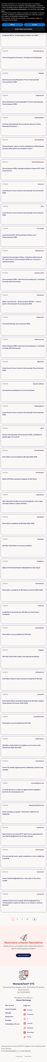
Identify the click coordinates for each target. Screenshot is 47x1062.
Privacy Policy (19, 1056)
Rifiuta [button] (12, 24)
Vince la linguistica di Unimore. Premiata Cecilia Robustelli (22, 57)
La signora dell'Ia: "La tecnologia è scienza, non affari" (20, 35)
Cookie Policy (28, 1056)
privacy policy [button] (32, 5)
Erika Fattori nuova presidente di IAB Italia (16, 634)
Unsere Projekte (10, 1009)
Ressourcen (9, 1016)
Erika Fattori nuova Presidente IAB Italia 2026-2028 (19, 457)
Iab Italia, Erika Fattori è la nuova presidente (17, 545)
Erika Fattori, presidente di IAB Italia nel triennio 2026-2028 (22, 590)
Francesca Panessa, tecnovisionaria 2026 (16, 324)
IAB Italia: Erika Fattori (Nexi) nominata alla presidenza (20, 656)
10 (27, 919)
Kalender (8, 1013)
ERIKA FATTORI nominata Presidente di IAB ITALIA (19, 479)
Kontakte (8, 1020)
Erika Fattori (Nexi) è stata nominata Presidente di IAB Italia (22, 679)
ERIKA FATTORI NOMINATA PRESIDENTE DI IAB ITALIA (21, 568)
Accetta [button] (34, 24)
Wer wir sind (9, 1005)
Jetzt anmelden (23, 955)
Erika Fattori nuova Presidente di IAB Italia (16, 723)
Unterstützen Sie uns (12, 1024)
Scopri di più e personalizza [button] (23, 29)
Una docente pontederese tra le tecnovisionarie (18, 390)
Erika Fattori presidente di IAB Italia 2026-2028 (18, 523)
